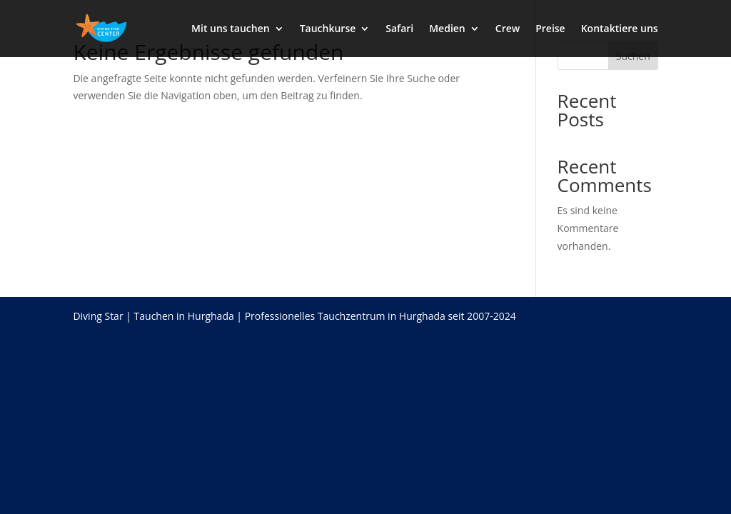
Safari (399, 29)
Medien (447, 29)
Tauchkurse (328, 29)
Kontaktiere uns (619, 29)
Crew (507, 29)
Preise (550, 29)
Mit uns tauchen (230, 29)
